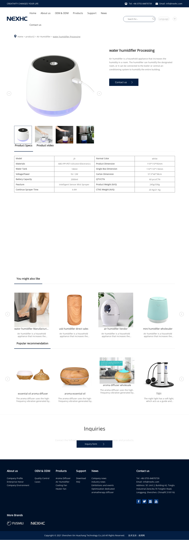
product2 (30, 36)
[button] (181, 314)
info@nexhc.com (151, 482)
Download (81, 478)
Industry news (98, 482)
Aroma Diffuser (63, 478)
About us (46, 13)
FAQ (78, 482)
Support (91, 13)
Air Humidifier (44, 36)
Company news (99, 478)
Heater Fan (61, 489)
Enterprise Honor (15, 482)
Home (33, 13)
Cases (37, 482)
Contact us (35, 24)
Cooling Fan (61, 485)
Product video (45, 145)
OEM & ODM (62, 13)
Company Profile (15, 478)
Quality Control (42, 478)
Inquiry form (94, 444)
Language (164, 19)
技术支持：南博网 (136, 535)
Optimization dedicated (103, 489)
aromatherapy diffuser (103, 492)
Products (78, 13)
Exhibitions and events (103, 485)
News (104, 13)
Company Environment (18, 485)
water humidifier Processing (66, 36)
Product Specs (23, 148)
